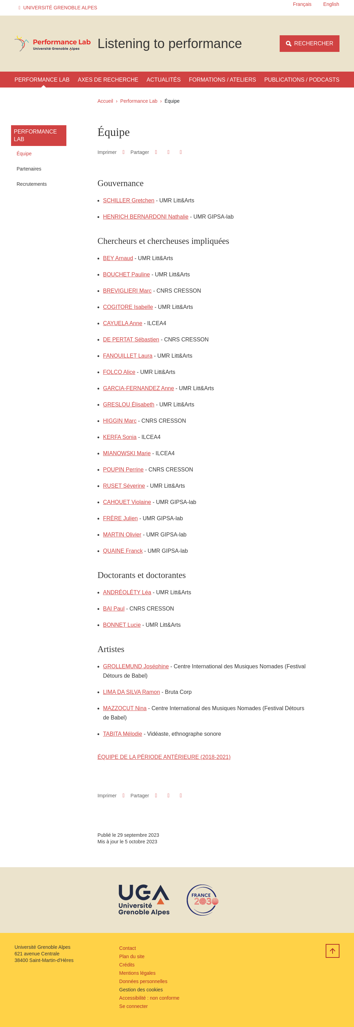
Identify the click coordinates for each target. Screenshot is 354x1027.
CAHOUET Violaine (127, 502)
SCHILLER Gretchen (129, 200)
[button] (59, 8)
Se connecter (133, 1006)
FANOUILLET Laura (127, 356)
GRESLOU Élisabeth (129, 404)
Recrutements (32, 184)
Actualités (164, 80)
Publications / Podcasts (301, 80)
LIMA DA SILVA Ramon (131, 692)
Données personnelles (143, 981)
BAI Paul (113, 609)
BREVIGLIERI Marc (127, 291)
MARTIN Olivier (122, 535)
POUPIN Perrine (123, 470)
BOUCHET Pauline (126, 274)
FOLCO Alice (119, 372)
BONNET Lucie (122, 625)
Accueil (105, 101)
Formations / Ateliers (222, 80)
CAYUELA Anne (122, 323)
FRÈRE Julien (120, 518)
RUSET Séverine (124, 486)
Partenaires (29, 169)
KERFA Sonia (120, 437)
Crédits (126, 965)
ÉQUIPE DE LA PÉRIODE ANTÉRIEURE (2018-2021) (164, 757)
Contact (127, 948)
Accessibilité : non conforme (149, 998)
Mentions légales (137, 973)
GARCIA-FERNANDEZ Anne (138, 388)
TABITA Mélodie (122, 734)
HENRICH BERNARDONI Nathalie (145, 217)
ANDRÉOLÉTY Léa (127, 592)
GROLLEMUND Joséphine (136, 666)
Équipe (24, 153)
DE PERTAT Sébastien (131, 339)
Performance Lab (42, 80)
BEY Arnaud (118, 258)
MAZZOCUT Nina (125, 708)
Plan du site (132, 956)
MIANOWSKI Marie (127, 453)
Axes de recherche (108, 80)
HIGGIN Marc (120, 421)
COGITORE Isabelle (128, 307)
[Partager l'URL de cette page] (181, 152)
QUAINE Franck (123, 551)
